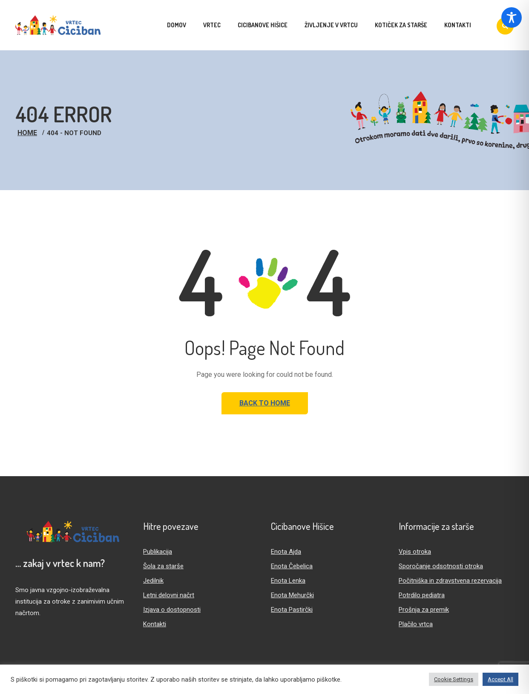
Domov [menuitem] (176, 25)
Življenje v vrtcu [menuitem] (331, 25)
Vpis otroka (415, 551)
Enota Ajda (286, 551)
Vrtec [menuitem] (212, 25)
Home (27, 133)
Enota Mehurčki (292, 595)
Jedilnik (153, 580)
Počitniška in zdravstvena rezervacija (450, 580)
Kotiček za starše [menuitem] (401, 25)
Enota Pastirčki (292, 609)
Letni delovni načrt (168, 595)
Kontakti (154, 624)
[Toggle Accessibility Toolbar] (511, 17)
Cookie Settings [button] (453, 679)
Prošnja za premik (424, 609)
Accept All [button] (500, 679)
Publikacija (157, 551)
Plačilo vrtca (416, 624)
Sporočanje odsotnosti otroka (441, 566)
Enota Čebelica (292, 566)
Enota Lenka (288, 580)
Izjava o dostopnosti (172, 609)
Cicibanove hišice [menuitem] (263, 25)
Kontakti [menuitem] (457, 25)
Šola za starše (163, 566)
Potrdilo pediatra (422, 595)
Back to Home (264, 403)
